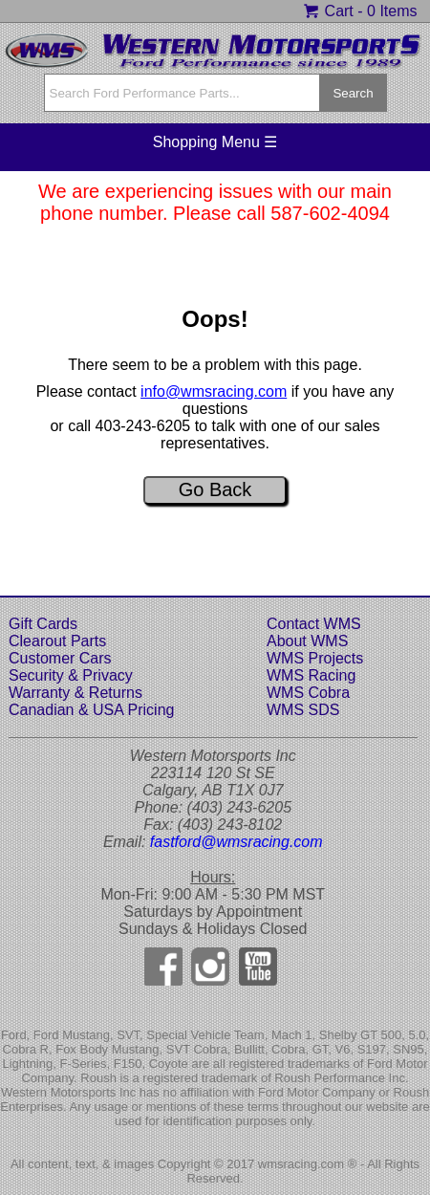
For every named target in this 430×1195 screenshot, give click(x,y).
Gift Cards (43, 624)
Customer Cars (60, 658)
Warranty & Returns (75, 692)
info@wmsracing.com (213, 391)
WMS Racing (311, 675)
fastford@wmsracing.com (236, 842)
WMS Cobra (308, 692)
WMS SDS (303, 710)
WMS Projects (315, 658)
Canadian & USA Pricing (91, 710)
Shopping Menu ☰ (215, 142)
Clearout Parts (57, 641)
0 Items (392, 11)
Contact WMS (314, 624)
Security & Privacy (71, 675)
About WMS (307, 641)
